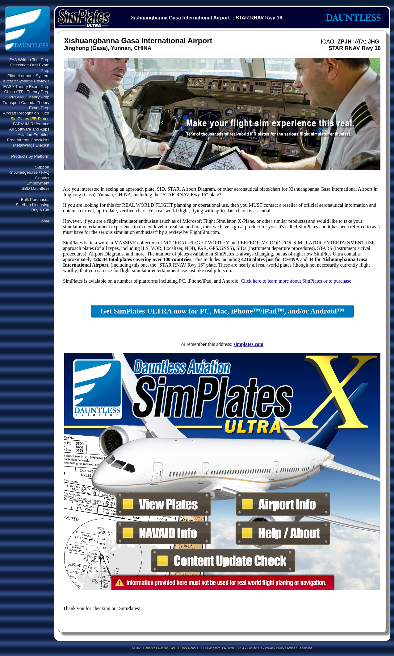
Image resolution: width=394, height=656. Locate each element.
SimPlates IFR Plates (29, 118)
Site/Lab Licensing (32, 204)
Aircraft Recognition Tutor (26, 113)
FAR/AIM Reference (31, 124)
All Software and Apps (29, 129)
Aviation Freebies (33, 134)
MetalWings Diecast (31, 145)
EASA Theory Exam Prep (26, 86)
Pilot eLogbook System (28, 75)
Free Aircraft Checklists (28, 140)
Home (43, 221)
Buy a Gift (40, 210)
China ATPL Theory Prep (26, 91)
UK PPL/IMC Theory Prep (25, 97)
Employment (38, 183)
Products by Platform (30, 156)
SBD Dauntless (35, 188)
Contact (42, 178)
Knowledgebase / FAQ (28, 172)
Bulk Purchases (35, 199)
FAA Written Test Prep (29, 59)
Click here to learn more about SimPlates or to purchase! (297, 281)
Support (42, 167)
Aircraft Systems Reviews (26, 81)
